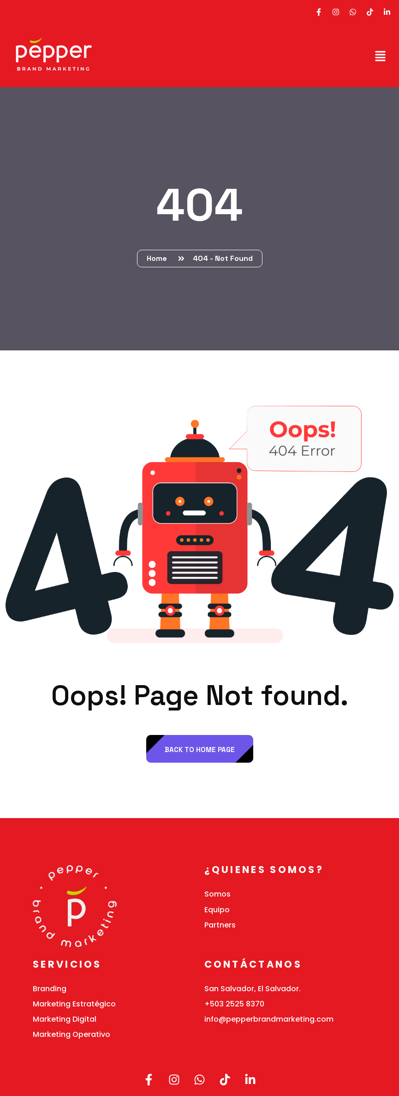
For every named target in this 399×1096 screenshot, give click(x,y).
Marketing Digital (64, 1019)
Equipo (217, 909)
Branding (49, 988)
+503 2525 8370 (234, 1004)
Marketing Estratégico (74, 1004)
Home (159, 258)
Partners (220, 925)
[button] (380, 56)
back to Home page (200, 749)
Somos (217, 894)
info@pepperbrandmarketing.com (268, 1019)
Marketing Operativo (71, 1034)
